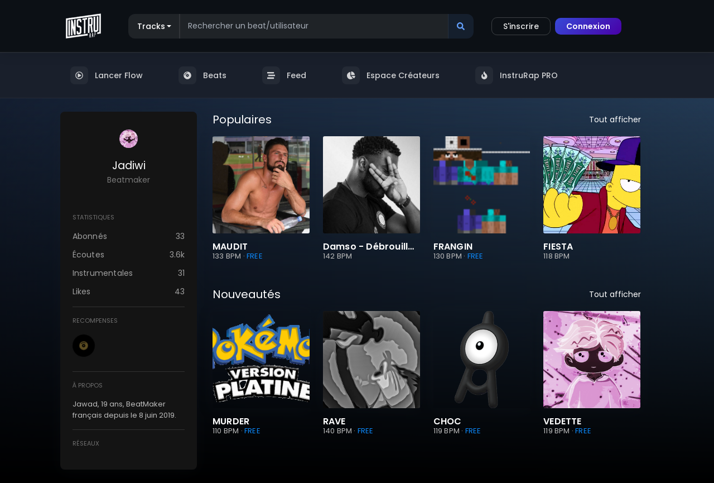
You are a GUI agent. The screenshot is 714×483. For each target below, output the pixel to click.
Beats (202, 75)
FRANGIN (452, 246)
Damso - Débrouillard (371, 246)
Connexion (588, 26)
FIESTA (558, 246)
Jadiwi (129, 165)
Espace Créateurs (391, 75)
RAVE (334, 421)
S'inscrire (521, 26)
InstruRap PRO (516, 75)
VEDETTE (562, 421)
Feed (284, 75)
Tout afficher (615, 119)
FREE (255, 256)
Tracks (151, 26)
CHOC (447, 421)
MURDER (231, 421)
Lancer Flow (106, 75)
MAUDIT (230, 246)
